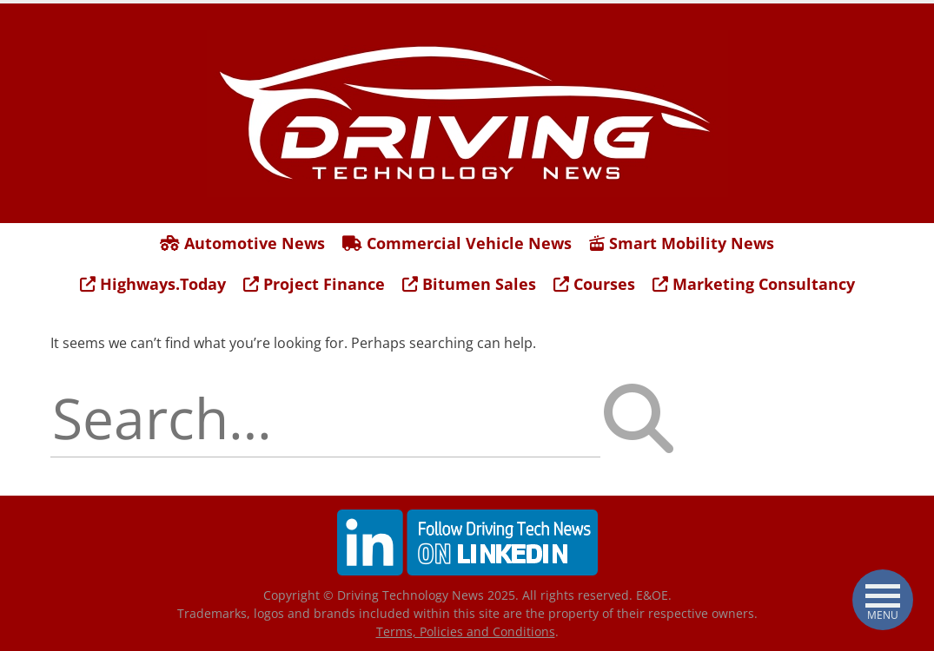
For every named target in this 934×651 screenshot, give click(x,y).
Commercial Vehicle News (457, 243)
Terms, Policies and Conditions (465, 631)
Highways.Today (153, 283)
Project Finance (314, 283)
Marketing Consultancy (753, 283)
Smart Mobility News (681, 243)
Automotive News (242, 243)
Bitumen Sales (469, 283)
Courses (594, 283)
